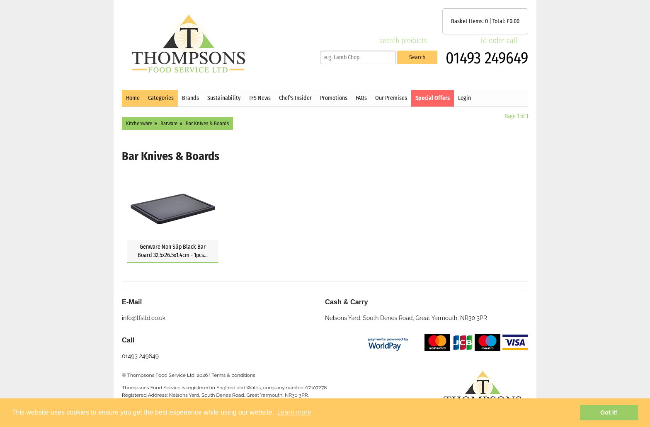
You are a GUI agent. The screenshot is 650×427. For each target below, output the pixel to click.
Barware (168, 123)
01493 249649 (487, 58)
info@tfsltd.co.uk (143, 318)
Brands (190, 98)
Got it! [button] (609, 412)
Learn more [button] (294, 412)
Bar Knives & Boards (207, 123)
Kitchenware (139, 123)
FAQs (361, 98)
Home (133, 98)
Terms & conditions (233, 375)
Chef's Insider (295, 98)
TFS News (260, 98)
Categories (161, 98)
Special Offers (432, 98)
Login (464, 98)
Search (417, 57)
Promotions (333, 98)
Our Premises (391, 98)
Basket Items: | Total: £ (485, 21)
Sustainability (223, 98)
